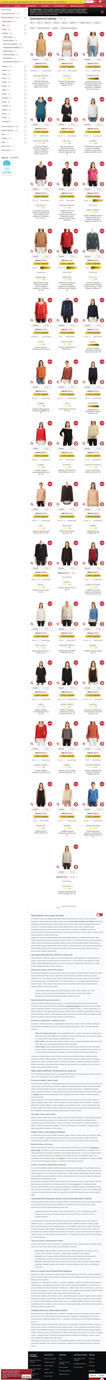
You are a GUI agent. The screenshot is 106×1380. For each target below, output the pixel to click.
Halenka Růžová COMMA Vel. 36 (93, 532)
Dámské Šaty (48, 1376)
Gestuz (41, 584)
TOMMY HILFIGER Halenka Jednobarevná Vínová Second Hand (93, 592)
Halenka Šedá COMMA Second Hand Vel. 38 (67, 771)
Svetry (4, 29)
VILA (80, 1168)
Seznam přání (78, 6)
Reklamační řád (64, 1374)
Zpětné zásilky (48, 1372)
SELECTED (67, 525)
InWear (41, 704)
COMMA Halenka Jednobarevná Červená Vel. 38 (40, 472)
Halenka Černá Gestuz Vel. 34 (41, 591)
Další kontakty (78, 1367)
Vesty (4, 114)
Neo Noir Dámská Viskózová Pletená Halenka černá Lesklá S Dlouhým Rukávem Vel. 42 (67, 150)
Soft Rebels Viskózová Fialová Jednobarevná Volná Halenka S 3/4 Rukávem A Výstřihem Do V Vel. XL (41, 214)
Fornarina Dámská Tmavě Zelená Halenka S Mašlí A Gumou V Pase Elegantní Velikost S (93, 285)
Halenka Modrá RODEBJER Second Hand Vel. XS (93, 411)
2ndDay (93, 342)
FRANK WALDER (93, 825)
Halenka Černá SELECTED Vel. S (41, 832)
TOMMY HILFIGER (93, 584)
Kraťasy (5, 98)
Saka (4, 90)
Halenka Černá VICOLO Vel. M (67, 588)
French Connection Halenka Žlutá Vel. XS (93, 471)
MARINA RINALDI (41, 76)
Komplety (5, 121)
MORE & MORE (67, 704)
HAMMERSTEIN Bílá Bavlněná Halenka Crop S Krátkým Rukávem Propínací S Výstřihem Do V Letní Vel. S (93, 85)
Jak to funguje (96, 6)
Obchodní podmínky (65, 1371)
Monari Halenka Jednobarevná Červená (40, 348)
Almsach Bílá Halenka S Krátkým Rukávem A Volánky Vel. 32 (67, 83)
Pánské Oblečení (7, 126)
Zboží (6, 6)
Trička (4, 74)
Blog (60, 1358)
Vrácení (46, 1369)
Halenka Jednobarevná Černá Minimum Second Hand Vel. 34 (93, 711)
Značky (45, 6)
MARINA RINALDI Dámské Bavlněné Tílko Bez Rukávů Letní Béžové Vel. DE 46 (41, 84)
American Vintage (41, 140)
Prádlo (4, 82)
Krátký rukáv (8, 51)
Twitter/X (91, 1362)
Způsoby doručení (49, 1362)
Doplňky (4, 138)
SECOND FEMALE (67, 645)
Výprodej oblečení (8, 14)
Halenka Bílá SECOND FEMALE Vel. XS (66, 651)
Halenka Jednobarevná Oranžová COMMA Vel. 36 (40, 411)
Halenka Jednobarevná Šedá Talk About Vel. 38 (67, 892)
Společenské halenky (11, 62)
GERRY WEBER (93, 210)
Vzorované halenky (10, 44)
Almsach (66, 76)
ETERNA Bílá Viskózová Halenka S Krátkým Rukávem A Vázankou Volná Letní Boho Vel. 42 (93, 149)
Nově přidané (6, 10)
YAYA (67, 403)
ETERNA (93, 141)
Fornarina (93, 277)
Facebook (92, 1358)
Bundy (4, 102)
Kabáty (4, 110)
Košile (4, 86)
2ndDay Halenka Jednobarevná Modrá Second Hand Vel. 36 (93, 350)
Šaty (3, 25)
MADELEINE (41, 277)
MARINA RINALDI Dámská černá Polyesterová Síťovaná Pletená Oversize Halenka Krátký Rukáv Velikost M (67, 215)
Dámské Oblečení (7, 17)
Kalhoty (5, 66)
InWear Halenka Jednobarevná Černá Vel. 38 (41, 711)
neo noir (66, 141)
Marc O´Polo (41, 645)
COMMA (41, 403)
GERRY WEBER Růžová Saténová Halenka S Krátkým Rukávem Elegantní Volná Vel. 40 (93, 218)
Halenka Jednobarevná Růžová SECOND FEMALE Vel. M (93, 772)
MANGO (62, 1158)
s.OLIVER (76, 1184)
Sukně (4, 70)
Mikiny (4, 94)
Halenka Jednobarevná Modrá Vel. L (67, 348)
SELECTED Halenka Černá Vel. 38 (67, 532)
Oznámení (31, 6)
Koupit (35, 59)
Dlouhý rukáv (8, 40)
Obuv (3, 134)
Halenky (5, 33)
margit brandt (67, 341)
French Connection (93, 464)
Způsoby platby (48, 1365)
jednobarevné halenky (73, 1006)
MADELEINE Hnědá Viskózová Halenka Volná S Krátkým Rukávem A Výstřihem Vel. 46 (41, 286)
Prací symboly (63, 1367)
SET (41, 525)
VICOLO (67, 582)
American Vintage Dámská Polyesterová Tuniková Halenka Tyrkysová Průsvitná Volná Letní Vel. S (41, 150)
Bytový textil (5, 146)
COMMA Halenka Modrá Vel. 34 (93, 652)
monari (41, 342)
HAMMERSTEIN (93, 75)
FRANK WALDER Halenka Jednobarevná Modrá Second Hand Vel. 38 (93, 834)
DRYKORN (67, 277)
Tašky (3, 142)
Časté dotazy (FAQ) (50, 1358)
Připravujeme (7, 21)
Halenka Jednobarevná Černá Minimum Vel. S (67, 471)
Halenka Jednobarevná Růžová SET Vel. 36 (40, 532)
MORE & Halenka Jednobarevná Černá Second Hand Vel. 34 (67, 711)
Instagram (92, 1365)
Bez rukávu (7, 58)
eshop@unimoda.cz (80, 1363)
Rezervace (59, 6)
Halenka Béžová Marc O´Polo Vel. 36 (41, 652)
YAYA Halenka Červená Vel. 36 (67, 410)
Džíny (4, 78)
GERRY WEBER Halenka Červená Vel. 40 (41, 771)
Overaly (5, 106)
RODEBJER (93, 403)
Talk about (67, 886)
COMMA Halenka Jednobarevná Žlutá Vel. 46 (67, 833)
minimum (67, 464)
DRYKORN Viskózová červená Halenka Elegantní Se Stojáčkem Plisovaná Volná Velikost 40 (67, 286)
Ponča (4, 117)
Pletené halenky (9, 55)
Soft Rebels (41, 205)
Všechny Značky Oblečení (64, 1363)
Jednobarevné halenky (11, 47)
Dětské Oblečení (7, 130)
